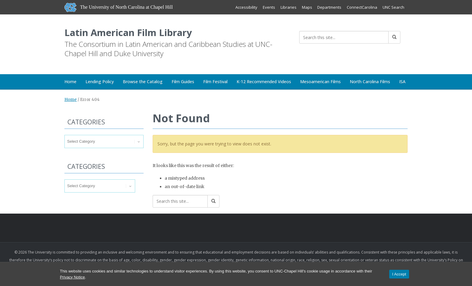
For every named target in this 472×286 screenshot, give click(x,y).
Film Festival (215, 82)
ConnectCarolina (362, 7)
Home (70, 82)
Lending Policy (99, 82)
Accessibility (246, 7)
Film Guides (183, 82)
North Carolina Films (370, 82)
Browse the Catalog (143, 82)
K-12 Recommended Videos (264, 82)
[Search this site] (344, 37)
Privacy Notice (72, 277)
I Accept (399, 274)
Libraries (288, 7)
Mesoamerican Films (320, 82)
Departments (329, 7)
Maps (307, 7)
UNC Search (393, 7)
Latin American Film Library (129, 32)
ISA (402, 82)
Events (268, 7)
